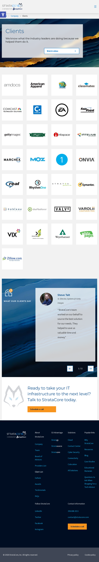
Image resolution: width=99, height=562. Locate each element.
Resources (88, 449)
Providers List (40, 465)
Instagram (39, 529)
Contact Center (74, 446)
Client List (39, 471)
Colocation (72, 464)
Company (14, 16)
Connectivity (73, 458)
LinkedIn (38, 511)
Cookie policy (90, 554)
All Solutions (73, 470)
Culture (38, 478)
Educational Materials (89, 469)
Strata (54, 440)
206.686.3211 (73, 511)
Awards (38, 484)
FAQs (37, 496)
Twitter (38, 517)
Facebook (39, 523)
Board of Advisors (38, 458)
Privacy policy (73, 554)
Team (37, 450)
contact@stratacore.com (78, 517)
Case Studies (89, 461)
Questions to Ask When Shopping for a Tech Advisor (90, 482)
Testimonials (40, 490)
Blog (86, 455)
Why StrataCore (88, 442)
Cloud (70, 440)
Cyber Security (73, 452)
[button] (3, 15)
